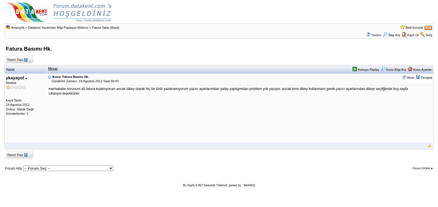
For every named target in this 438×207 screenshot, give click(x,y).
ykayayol (16, 77)
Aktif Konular (414, 27)
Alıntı (410, 77)
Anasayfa (17, 27)
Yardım (376, 35)
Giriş (429, 35)
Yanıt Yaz (17, 59)
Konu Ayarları (420, 69)
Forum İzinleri (422, 168)
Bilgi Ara (391, 35)
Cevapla (426, 77)
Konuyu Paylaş (365, 69)
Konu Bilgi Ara (393, 69)
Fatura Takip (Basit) (105, 27)
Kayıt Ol (412, 35)
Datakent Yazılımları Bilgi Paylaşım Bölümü (58, 27)
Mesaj (52, 69)
